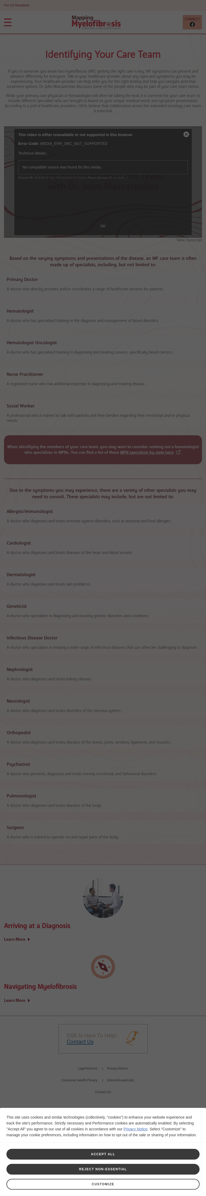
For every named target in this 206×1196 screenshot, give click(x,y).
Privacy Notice (135, 1129)
